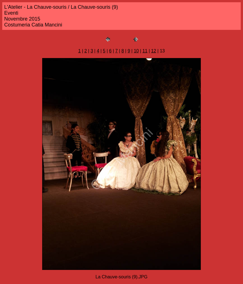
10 (136, 50)
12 (153, 50)
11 (144, 50)
